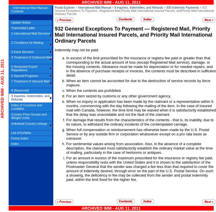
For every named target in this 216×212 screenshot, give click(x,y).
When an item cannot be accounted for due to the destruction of (118, 81)
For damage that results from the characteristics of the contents (117, 120)
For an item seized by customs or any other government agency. (118, 96)
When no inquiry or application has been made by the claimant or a (121, 101)
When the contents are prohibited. (94, 90)
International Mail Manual (94, 7)
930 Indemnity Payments (182, 7)
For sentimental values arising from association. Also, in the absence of (124, 144)
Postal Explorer (65, 7)
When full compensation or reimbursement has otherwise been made (123, 130)
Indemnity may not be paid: (77, 50)
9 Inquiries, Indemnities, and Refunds (138, 7)
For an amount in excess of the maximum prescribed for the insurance (123, 158)
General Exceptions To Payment (105, 29)
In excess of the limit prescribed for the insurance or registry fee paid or (124, 58)
